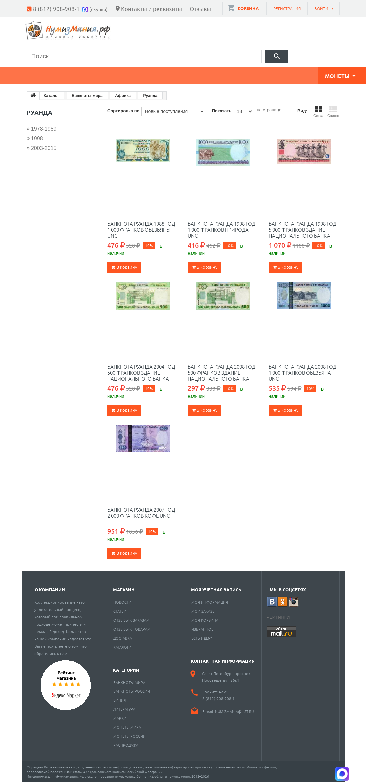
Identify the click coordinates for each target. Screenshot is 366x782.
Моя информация (209, 601)
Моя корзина (204, 619)
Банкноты (94, 74)
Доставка (122, 637)
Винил (119, 699)
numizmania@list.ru (234, 710)
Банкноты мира (129, 681)
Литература (124, 708)
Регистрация (287, 8)
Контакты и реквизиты (151, 8)
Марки (140, 74)
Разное (274, 74)
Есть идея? (201, 637)
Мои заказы (203, 610)
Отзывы (200, 8)
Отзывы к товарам (132, 628)
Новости (122, 601)
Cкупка (316, 74)
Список (333, 111)
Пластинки (225, 74)
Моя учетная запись (216, 588)
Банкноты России (131, 690)
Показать (221, 109)
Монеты (46, 74)
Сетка (318, 111)
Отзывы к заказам (131, 619)
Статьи (119, 610)
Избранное (202, 628)
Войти (321, 8)
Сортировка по (123, 109)
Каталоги (122, 646)
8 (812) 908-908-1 (56, 8)
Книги (179, 74)
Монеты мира (127, 726)
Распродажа (125, 744)
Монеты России (129, 735)
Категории (126, 669)
